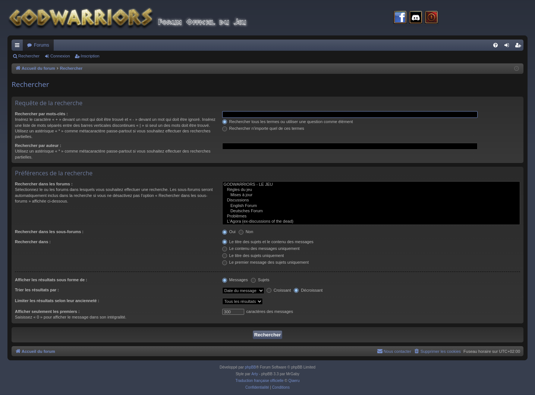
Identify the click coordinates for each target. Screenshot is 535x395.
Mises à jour (371, 195)
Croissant (279, 290)
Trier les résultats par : (37, 290)
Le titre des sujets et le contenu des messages (268, 241)
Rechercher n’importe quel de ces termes (263, 128)
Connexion (60, 56)
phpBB (250, 367)
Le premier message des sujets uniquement (265, 262)
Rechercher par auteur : (38, 145)
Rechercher (29, 56)
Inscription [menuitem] (519, 47)
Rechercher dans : (33, 241)
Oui (229, 231)
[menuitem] (495, 45)
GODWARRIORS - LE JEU (371, 184)
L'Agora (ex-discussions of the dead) (371, 221)
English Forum (371, 206)
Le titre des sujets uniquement (253, 255)
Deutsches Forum (371, 211)
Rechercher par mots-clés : (41, 114)
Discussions (371, 200)
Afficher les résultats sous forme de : (51, 280)
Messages (235, 280)
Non (246, 231)
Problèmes (371, 216)
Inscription (90, 56)
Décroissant (308, 290)
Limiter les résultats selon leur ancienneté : (57, 300)
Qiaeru (293, 381)
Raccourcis (19, 47)
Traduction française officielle (260, 381)
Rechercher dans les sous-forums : (49, 231)
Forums (41, 45)
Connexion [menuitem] (508, 47)
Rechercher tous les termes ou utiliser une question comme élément (287, 121)
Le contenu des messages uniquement (261, 248)
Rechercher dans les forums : (44, 184)
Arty (254, 374)
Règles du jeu (371, 189)
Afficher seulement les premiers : (47, 311)
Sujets (260, 280)
